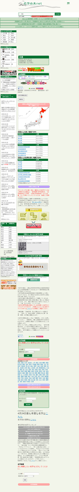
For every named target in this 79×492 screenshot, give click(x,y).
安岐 (40, 374)
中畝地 (23, 366)
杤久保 (20, 364)
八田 (37, 368)
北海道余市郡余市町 (24, 177)
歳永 (36, 369)
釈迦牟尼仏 (42, 368)
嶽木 (22, 380)
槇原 (47, 362)
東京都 (20, 138)
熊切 (21, 369)
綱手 (37, 378)
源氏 (29, 76)
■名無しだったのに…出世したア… (8, 273)
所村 (43, 380)
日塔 (32, 381)
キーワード (22, 398)
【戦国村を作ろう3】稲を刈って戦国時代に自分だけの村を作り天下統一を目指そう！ (39, 21)
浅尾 (20, 76)
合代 (12, 35)
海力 (10, 227)
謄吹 (23, 364)
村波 (30, 374)
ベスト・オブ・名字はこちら (33, 429)
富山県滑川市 (22, 155)
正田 (35, 376)
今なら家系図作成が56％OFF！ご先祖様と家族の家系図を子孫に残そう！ (39, 24)
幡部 (43, 362)
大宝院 (22, 368)
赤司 (21, 381)
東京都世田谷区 (22, 151)
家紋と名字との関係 (8, 89)
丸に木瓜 (6, 52)
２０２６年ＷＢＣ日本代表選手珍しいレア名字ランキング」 (8, 156)
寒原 (19, 378)
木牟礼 (26, 378)
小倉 (38, 366)
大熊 (12, 52)
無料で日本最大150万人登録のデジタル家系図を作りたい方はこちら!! (8, 109)
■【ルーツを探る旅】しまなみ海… (8, 265)
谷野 (33, 378)
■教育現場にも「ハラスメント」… (8, 262)
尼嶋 (35, 373)
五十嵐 (33, 380)
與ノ (12, 41)
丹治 (2, 231)
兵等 (25, 368)
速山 (31, 366)
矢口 (2, 233)
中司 (37, 380)
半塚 (29, 380)
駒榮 (12, 39)
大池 (43, 378)
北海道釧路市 (22, 149)
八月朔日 (25, 374)
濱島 (12, 59)
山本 (2, 236)
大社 (10, 242)
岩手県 (20, 142)
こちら (6, 43)
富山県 (23, 78)
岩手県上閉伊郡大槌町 (24, 174)
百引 (39, 376)
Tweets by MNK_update (8, 257)
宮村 (43, 374)
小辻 (26, 369)
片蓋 (47, 374)
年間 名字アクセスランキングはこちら (33, 431)
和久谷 (43, 373)
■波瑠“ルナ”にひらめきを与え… (7, 266)
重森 (22, 376)
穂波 (41, 364)
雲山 (30, 378)
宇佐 (22, 378)
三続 (32, 376)
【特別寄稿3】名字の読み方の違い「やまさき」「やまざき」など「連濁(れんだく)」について (8, 212)
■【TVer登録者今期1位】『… (7, 270)
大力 (45, 364)
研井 (40, 378)
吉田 (2, 240)
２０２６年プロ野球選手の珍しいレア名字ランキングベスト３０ (8, 146)
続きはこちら (5, 219)
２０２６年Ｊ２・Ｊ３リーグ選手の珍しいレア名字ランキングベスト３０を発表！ (39, 26)
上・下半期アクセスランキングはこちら (34, 433)
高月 (33, 369)
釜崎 (47, 373)
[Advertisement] (34, 43)
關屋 (29, 371)
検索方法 (21, 351)
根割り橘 (7, 49)
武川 (2, 229)
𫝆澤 (10, 244)
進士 (4, 35)
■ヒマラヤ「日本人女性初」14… (7, 275)
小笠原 (33, 368)
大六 (40, 380)
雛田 (47, 378)
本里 (19, 362)
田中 (12, 49)
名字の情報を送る (22, 95)
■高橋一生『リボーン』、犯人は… (8, 271)
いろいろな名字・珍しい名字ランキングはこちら (34, 427)
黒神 (19, 371)
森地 (24, 381)
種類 (20, 401)
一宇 (33, 362)
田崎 (25, 371)
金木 (27, 364)
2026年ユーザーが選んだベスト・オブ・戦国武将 (8, 187)
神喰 (10, 231)
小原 (43, 371)
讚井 (19, 376)
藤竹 (37, 374)
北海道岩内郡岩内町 (24, 147)
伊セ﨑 (13, 37)
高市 (30, 369)
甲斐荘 (28, 381)
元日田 (36, 371)
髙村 (12, 33)
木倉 (41, 366)
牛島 (42, 376)
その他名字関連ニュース (5, 276)
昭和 (38, 364)
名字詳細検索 (33, 359)
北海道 (20, 136)
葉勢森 (46, 376)
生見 (4, 37)
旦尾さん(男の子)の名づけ (33, 384)
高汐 (30, 373)
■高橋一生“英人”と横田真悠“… (7, 268)
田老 (43, 369)
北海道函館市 (22, 153)
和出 (40, 369)
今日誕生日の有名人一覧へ (34, 435)
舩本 (29, 376)
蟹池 (2, 227)
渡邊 (2, 244)
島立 (29, 368)
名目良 (30, 362)
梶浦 (25, 380)
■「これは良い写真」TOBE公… (7, 263)
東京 (30, 364)
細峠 (23, 373)
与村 (2, 238)
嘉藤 (25, 376)
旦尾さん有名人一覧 (34, 186)
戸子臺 (5, 33)
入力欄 (21, 349)
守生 (33, 374)
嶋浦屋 (5, 41)
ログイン (42, 258)
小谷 (10, 229)
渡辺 (2, 247)
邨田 (45, 366)
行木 (25, 362)
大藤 (4, 39)
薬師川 (20, 373)
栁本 (10, 236)
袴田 (19, 374)
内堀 (32, 371)
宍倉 (10, 233)
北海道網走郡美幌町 (24, 181)
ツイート (20, 86)
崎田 (12, 55)
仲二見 (28, 366)
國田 (27, 373)
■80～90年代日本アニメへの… (7, 260)
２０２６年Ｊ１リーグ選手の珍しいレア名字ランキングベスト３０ (8, 127)
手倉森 (34, 364)
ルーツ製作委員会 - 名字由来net (8, 252)
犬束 (40, 362)
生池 (47, 371)
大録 (19, 380)
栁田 (10, 238)
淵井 (22, 362)
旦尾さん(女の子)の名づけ (33, 387)
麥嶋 (39, 373)
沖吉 (46, 369)
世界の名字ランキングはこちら (34, 438)
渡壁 (35, 366)
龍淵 (40, 371)
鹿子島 (11, 240)
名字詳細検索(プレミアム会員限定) (42, 16)
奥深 (37, 362)
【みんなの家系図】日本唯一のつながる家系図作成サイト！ (39, 19)
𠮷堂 (10, 247)
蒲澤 (22, 371)
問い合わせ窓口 (36, 202)
